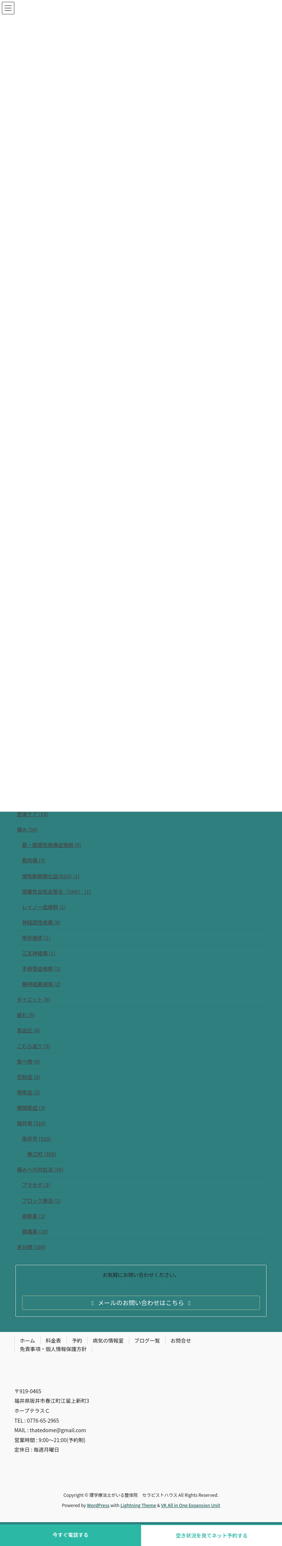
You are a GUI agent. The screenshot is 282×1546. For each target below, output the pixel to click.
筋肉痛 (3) (33, 860)
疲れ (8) (26, 1014)
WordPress (98, 1505)
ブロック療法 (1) (41, 1200)
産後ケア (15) (32, 814)
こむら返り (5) (33, 1046)
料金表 (53, 1340)
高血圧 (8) (28, 1030)
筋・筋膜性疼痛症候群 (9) (51, 844)
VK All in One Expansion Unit (190, 1505)
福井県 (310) (31, 1123)
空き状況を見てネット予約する (212, 1535)
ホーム (27, 1340)
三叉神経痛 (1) (38, 953)
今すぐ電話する (70, 1534)
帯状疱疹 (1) (36, 937)
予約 (77, 1340)
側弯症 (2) (28, 1092)
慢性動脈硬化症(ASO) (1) (51, 876)
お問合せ (181, 1340)
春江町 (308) (41, 1154)
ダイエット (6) (33, 999)
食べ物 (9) (28, 1061)
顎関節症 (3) (31, 1107)
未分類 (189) (31, 1246)
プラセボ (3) (36, 1184)
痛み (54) (27, 829)
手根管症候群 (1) (41, 968)
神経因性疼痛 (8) (41, 922)
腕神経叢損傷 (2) (41, 984)
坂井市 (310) (36, 1138)
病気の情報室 (108, 1340)
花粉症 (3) (28, 1076)
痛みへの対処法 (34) (40, 1169)
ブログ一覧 (147, 1340)
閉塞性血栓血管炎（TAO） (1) (56, 891)
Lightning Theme (138, 1505)
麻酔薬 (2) (33, 1216)
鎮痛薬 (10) (35, 1231)
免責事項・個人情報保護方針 (53, 1349)
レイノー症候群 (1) (44, 906)
